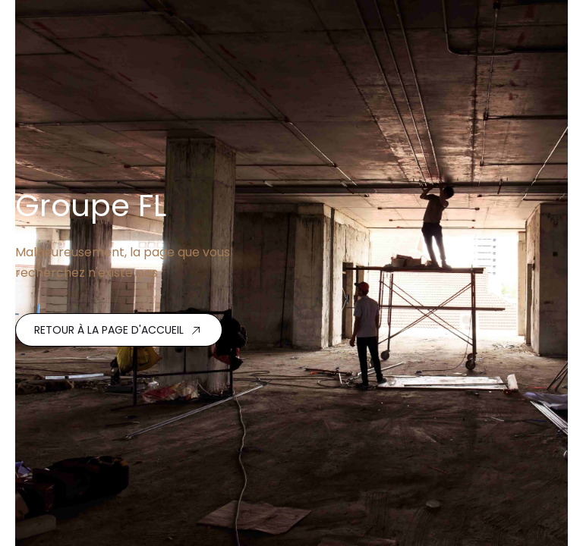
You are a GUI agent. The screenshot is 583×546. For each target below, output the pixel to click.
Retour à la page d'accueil (109, 329)
